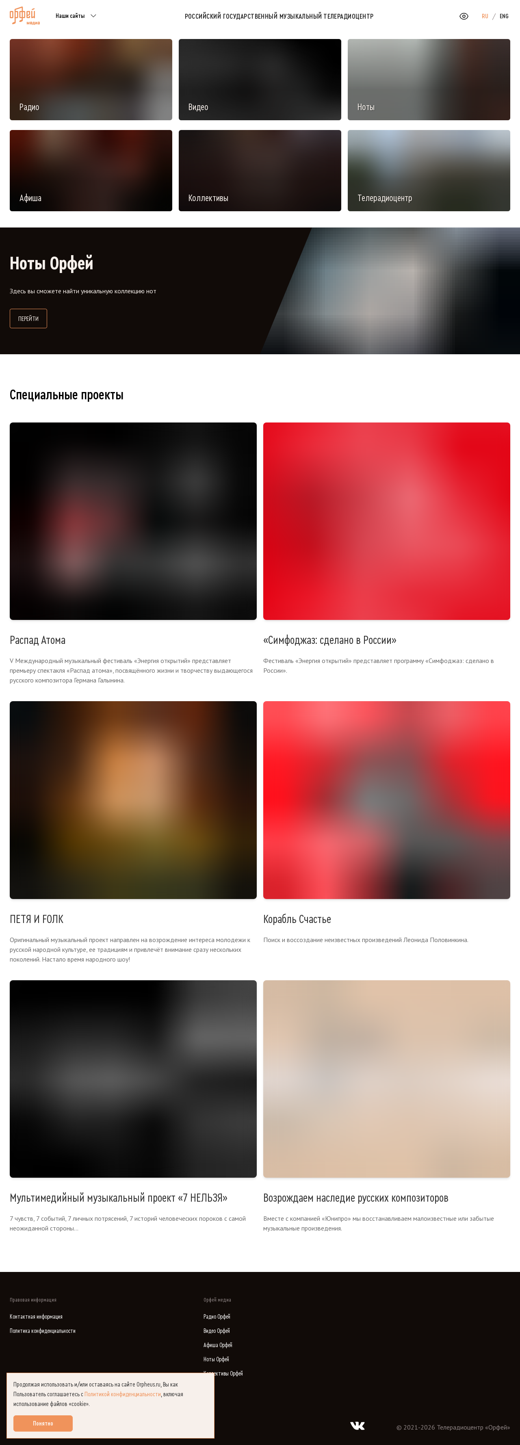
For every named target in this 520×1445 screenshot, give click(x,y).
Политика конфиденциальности (43, 1331)
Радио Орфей (217, 1317)
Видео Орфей (217, 1331)
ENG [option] (504, 16)
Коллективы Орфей (223, 1374)
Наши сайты (77, 16)
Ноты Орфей (216, 1359)
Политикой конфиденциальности (122, 1394)
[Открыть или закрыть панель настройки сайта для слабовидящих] (464, 16)
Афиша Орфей (218, 1345)
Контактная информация (36, 1317)
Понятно (43, 1423)
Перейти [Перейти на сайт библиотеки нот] (32, 318)
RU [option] (485, 16)
